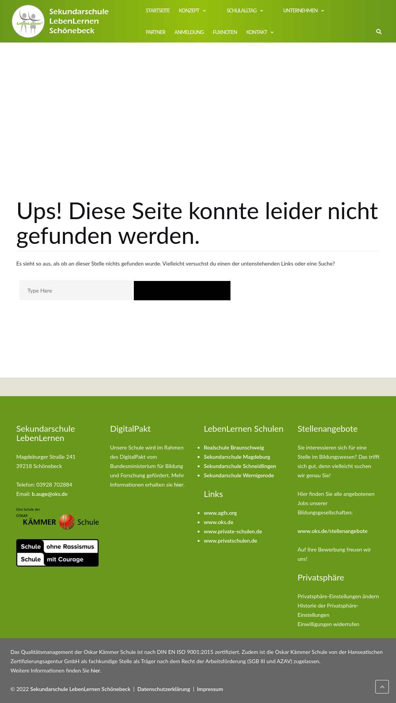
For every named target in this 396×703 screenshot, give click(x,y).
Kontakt (256, 32)
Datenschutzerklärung (163, 689)
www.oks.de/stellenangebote (333, 531)
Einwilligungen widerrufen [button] (329, 624)
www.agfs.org (220, 512)
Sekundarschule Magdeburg (237, 456)
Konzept (189, 10)
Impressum (210, 689)
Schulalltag (241, 10)
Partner (155, 32)
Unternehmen (300, 10)
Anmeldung (188, 32)
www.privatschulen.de (230, 540)
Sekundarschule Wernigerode (239, 475)
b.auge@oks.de (50, 493)
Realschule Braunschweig (234, 447)
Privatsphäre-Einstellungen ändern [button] (338, 596)
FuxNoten (225, 32)
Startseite (158, 10)
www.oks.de (218, 522)
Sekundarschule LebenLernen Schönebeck (80, 689)
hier (178, 484)
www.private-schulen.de (233, 531)
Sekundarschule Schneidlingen (240, 466)
